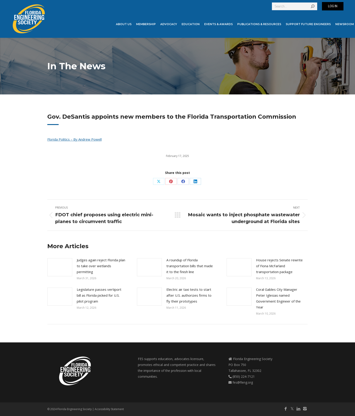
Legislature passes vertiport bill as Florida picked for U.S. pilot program (99, 295)
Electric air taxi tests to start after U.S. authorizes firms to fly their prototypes (188, 295)
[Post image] (59, 267)
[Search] (294, 6)
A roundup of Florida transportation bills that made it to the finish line (189, 266)
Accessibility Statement (109, 409)
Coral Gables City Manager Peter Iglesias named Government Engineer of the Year (278, 298)
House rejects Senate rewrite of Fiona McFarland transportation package (279, 266)
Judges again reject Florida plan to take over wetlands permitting (101, 266)
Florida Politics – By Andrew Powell (74, 139)
